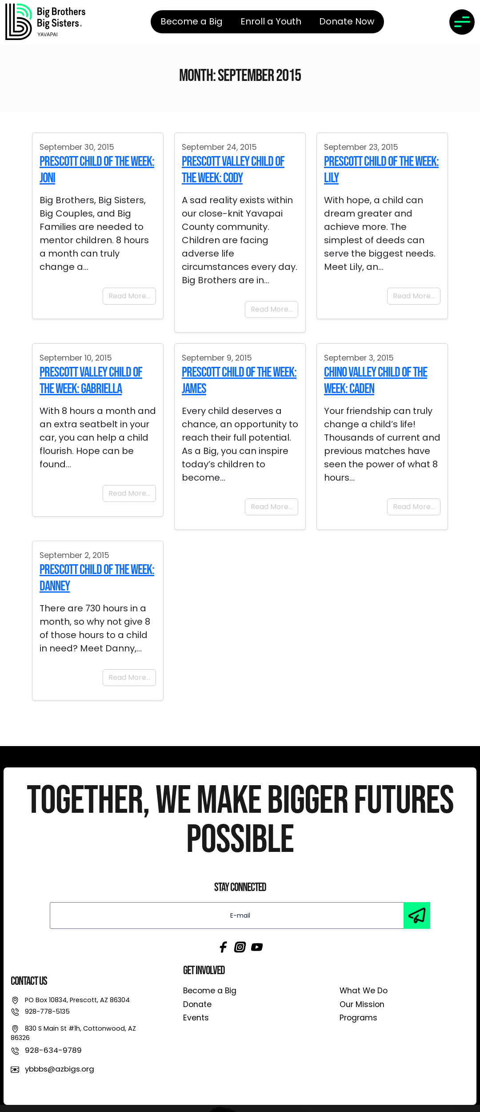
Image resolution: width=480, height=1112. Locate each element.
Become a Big (209, 990)
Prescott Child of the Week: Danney (97, 578)
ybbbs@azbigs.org (59, 1069)
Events (196, 1017)
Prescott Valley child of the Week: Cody (233, 169)
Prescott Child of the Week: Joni (97, 169)
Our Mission (362, 1004)
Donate (197, 1004)
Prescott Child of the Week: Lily (381, 169)
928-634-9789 (53, 1050)
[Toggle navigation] (462, 22)
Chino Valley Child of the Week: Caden (375, 380)
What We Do (364, 990)
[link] (45, 22)
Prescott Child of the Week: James (239, 380)
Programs (358, 1017)
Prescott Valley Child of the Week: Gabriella (91, 380)
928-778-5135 (47, 1011)
